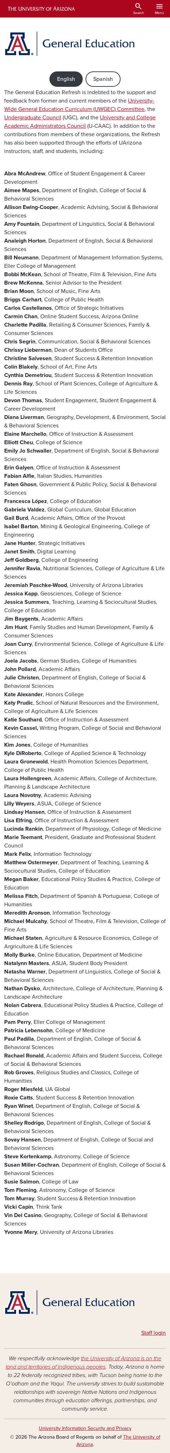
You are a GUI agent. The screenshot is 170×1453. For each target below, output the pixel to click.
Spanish (103, 79)
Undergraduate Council (32, 117)
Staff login (153, 1332)
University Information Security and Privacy (85, 1428)
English (66, 79)
